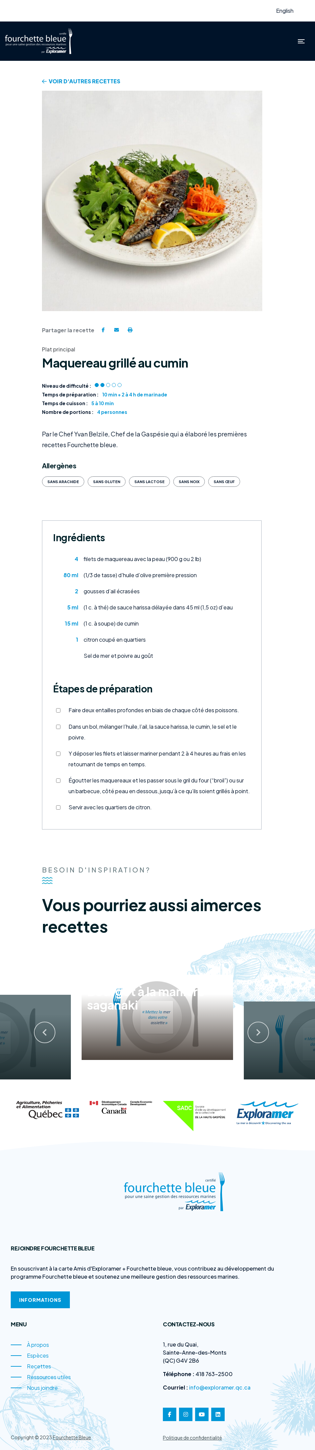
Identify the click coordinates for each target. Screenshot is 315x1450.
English (285, 10)
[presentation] (38, 1027)
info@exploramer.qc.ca (220, 1387)
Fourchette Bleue (72, 1437)
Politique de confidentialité (192, 1438)
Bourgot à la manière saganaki (146, 996)
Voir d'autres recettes (81, 81)
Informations (40, 1300)
